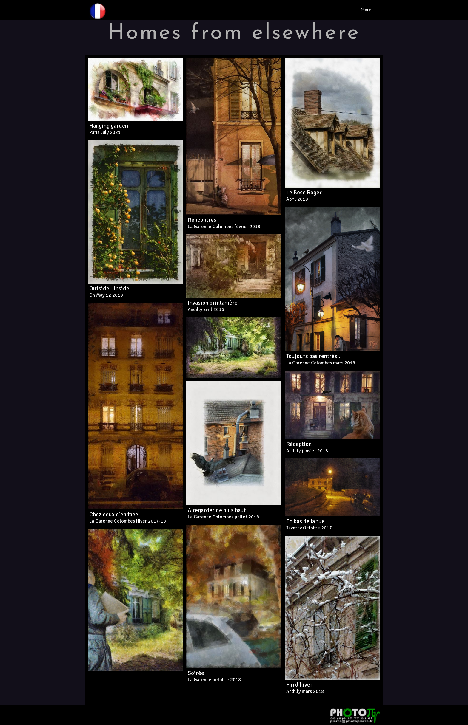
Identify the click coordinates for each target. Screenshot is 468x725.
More (366, 9)
